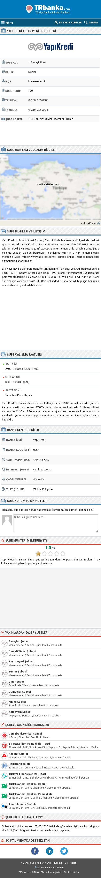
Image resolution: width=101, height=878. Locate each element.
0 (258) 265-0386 (38, 100)
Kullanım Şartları (54, 872)
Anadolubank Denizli (22, 804)
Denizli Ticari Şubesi (22, 651)
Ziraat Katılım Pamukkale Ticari (29, 743)
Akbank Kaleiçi (18, 753)
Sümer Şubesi (18, 671)
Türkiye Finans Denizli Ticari (27, 773)
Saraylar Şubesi (19, 641)
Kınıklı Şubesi (17, 701)
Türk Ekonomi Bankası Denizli (28, 784)
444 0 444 (39, 479)
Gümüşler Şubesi (20, 691)
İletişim (75, 872)
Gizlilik (66, 872)
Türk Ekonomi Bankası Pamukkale (31, 794)
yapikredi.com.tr (42, 469)
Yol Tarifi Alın (88, 223)
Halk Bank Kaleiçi (20, 763)
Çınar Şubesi (17, 681)
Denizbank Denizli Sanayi (25, 733)
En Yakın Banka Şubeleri (50, 867)
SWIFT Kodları (54, 863)
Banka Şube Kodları (33, 863)
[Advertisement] (50, 133)
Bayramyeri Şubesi (21, 661)
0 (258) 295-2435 (38, 109)
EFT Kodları (70, 863)
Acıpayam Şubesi (20, 711)
